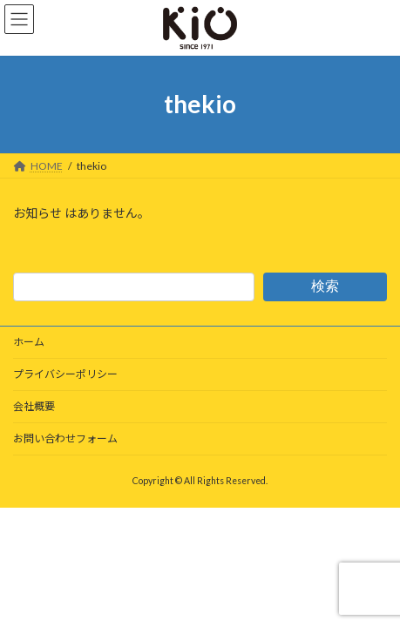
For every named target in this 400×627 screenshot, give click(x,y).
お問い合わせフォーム (65, 438)
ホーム (28, 341)
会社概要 (34, 406)
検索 (325, 286)
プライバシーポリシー (65, 374)
